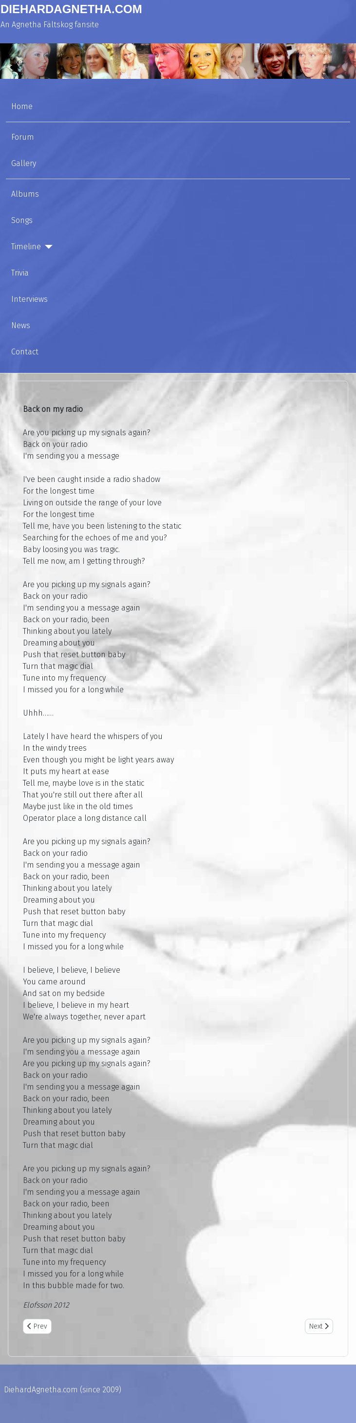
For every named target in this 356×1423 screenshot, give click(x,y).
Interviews (29, 299)
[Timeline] (47, 247)
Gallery (23, 163)
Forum (22, 137)
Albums (25, 194)
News (20, 325)
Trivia (20, 272)
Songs (22, 220)
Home (22, 106)
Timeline (26, 246)
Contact (24, 351)
